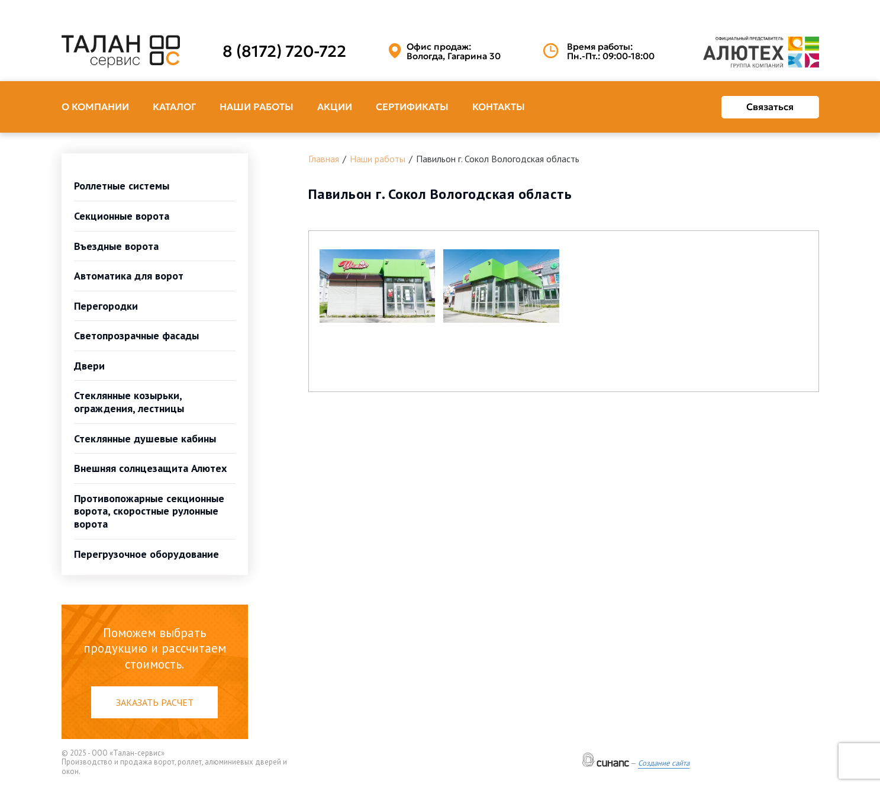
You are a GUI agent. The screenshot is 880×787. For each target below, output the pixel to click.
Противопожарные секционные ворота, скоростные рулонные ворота (149, 511)
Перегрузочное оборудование (146, 554)
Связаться (770, 107)
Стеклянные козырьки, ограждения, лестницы (129, 401)
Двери (89, 365)
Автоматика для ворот (128, 275)
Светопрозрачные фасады (136, 335)
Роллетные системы (121, 185)
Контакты (498, 107)
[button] (378, 286)
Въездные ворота (116, 246)
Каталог (174, 107)
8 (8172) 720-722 (284, 51)
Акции (334, 107)
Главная (323, 159)
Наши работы (257, 107)
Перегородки (106, 306)
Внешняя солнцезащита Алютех (150, 468)
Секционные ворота (121, 216)
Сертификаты (412, 107)
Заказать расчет (155, 702)
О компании (95, 107)
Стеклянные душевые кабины (145, 438)
